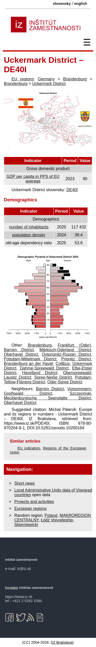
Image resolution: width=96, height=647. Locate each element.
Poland (51, 515)
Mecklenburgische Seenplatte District (47, 398)
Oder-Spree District (64, 382)
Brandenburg (75, 79)
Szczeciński (80, 393)
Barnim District (19, 350)
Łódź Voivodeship (57, 520)
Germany (46, 79)
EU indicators (28, 448)
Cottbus (63, 363)
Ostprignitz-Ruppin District (66, 354)
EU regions (23, 79)
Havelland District (39, 373)
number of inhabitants (28, 227)
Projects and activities (34, 501)
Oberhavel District (21, 354)
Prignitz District (76, 359)
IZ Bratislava (62, 642)
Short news (24, 483)
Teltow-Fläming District (24, 382)
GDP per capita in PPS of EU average (32, 178)
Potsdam (83, 377)
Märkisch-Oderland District (65, 350)
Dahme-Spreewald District (44, 368)
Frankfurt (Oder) (74, 345)
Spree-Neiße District (53, 377)
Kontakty (11, 588)
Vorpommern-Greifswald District (48, 391)
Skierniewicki (26, 524)
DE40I (72, 190)
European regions (30, 508)
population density (28, 235)
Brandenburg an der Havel (28, 363)
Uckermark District (49, 83)
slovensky (62, 4)
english (80, 4)
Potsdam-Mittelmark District (30, 359)
